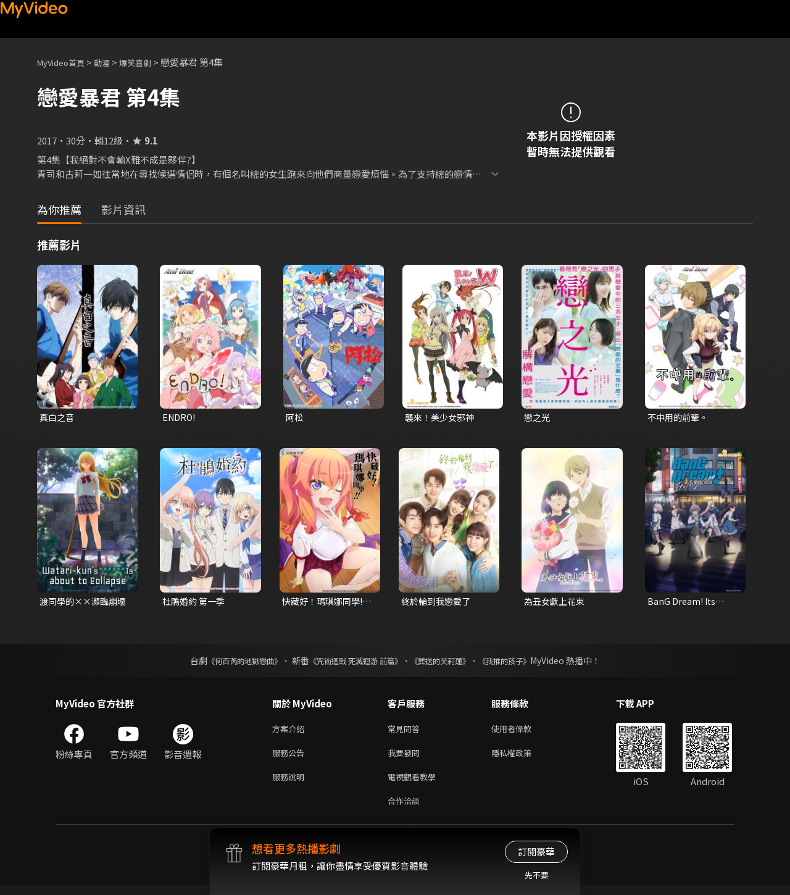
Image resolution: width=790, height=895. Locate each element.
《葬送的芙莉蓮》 (449, 663)
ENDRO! (180, 417)
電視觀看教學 (415, 783)
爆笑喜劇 (148, 62)
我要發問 (406, 757)
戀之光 (538, 417)
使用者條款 (522, 731)
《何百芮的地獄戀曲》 (228, 663)
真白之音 (58, 417)
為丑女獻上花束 (556, 602)
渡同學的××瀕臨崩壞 (81, 603)
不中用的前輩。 (679, 417)
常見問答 (406, 731)
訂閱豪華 (536, 851)
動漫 (111, 62)
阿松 (295, 417)
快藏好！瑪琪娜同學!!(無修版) (327, 603)
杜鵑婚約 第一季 (195, 602)
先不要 (537, 875)
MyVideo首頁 (65, 62)
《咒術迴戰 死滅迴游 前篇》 (352, 663)
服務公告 (290, 757)
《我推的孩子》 (523, 663)
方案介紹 (290, 731)
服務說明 (290, 783)
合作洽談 (406, 809)
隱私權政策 (522, 757)
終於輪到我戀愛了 (438, 602)
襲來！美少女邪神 (442, 417)
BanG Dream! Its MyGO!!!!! (682, 603)
